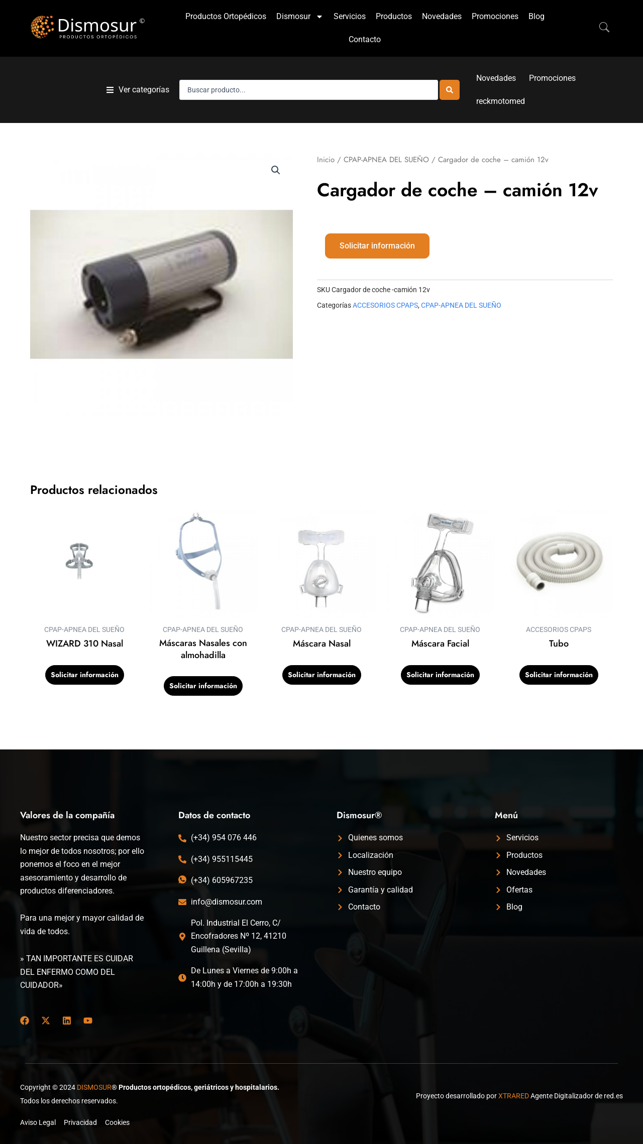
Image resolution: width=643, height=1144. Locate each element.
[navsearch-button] (599, 28)
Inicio (326, 159)
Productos (394, 16)
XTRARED (513, 1096)
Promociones (495, 16)
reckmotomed (500, 101)
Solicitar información (377, 245)
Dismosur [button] (300, 17)
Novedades (442, 16)
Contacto (365, 39)
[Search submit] (450, 90)
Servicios (350, 16)
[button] (137, 90)
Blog (536, 16)
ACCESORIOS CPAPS (385, 305)
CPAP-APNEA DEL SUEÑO (386, 159)
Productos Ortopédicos (225, 16)
